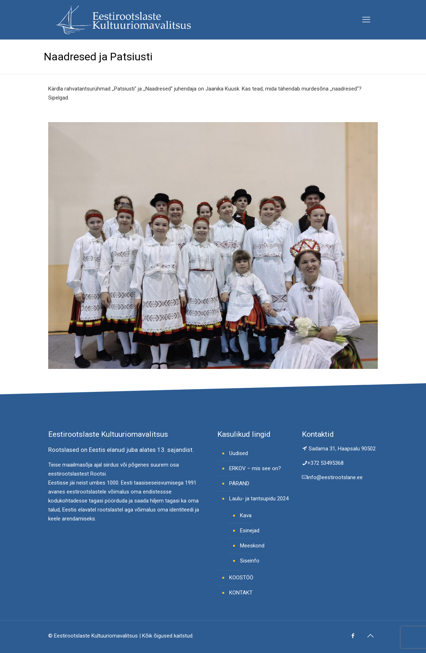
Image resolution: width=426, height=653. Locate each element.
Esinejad (249, 530)
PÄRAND (239, 483)
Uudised (238, 453)
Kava (245, 515)
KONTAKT (241, 592)
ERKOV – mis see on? (255, 468)
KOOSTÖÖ (241, 577)
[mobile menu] (366, 20)
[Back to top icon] (370, 635)
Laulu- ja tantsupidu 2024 (259, 498)
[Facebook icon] (352, 636)
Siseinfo (249, 560)
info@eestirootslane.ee (335, 477)
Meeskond (252, 545)
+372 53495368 (325, 463)
